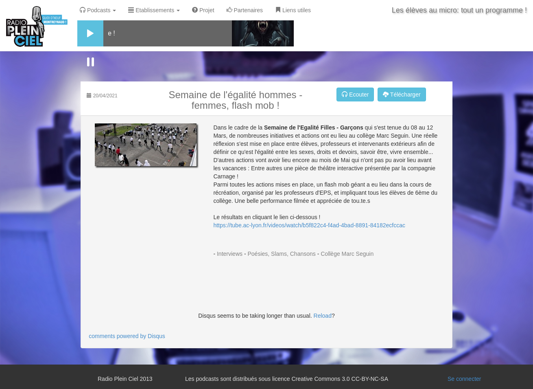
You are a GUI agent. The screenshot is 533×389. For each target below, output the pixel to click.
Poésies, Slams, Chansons (281, 254)
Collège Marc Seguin (347, 254)
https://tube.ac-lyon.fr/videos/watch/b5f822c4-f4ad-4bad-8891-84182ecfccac (309, 225)
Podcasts (98, 10)
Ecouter (355, 94)
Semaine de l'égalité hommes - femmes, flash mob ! (236, 100)
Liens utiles (293, 10)
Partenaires (245, 10)
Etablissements (154, 10)
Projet (203, 10)
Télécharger (401, 94)
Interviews (229, 254)
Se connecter (464, 379)
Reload (323, 315)
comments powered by (127, 336)
